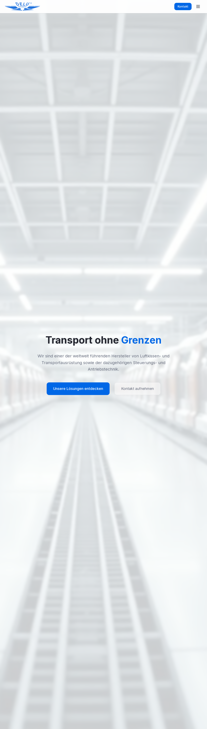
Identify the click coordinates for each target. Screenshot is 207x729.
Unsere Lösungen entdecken (78, 388)
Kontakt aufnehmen (137, 388)
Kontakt (183, 6)
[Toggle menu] (198, 6)
